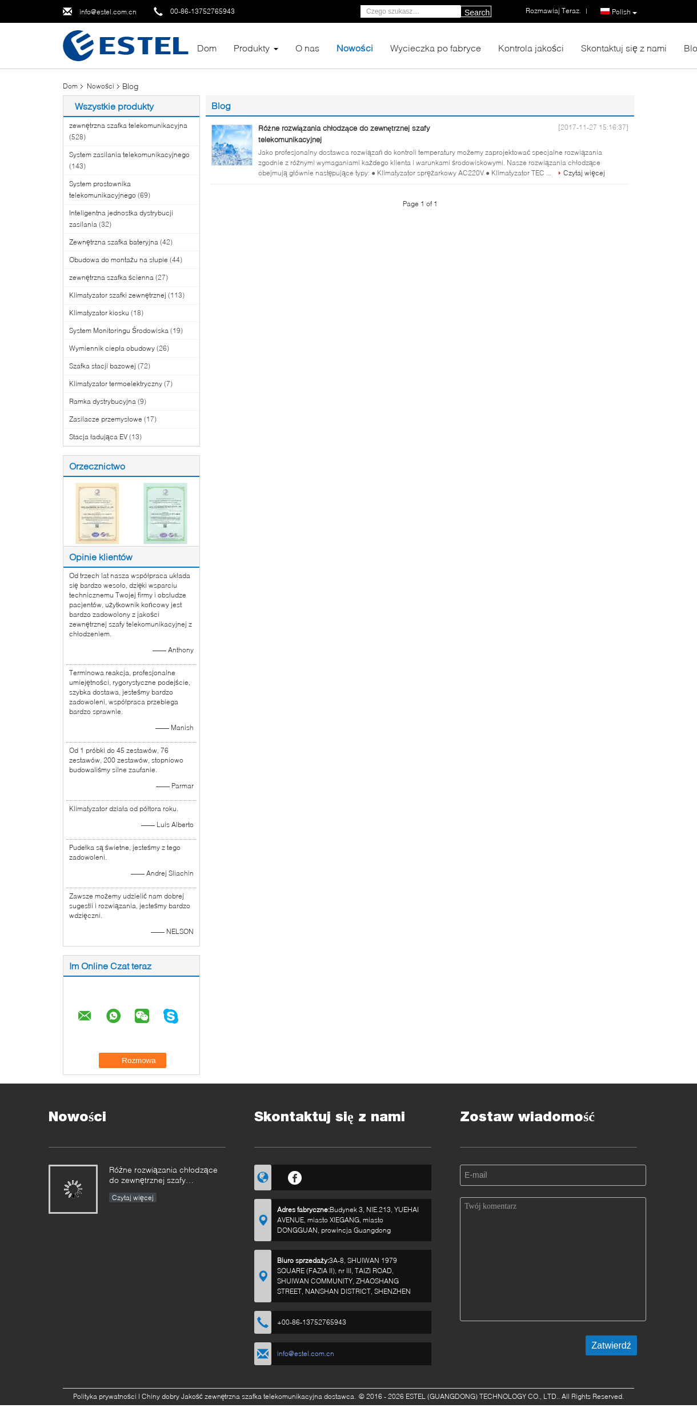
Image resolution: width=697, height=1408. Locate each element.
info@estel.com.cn (108, 11)
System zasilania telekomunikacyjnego (129, 154)
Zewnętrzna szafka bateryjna (113, 242)
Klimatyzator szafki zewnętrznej (117, 295)
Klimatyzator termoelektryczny (115, 383)
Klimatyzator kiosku (99, 312)
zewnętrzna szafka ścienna (111, 277)
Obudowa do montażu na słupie (118, 259)
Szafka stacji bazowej (102, 366)
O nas (307, 47)
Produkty (252, 47)
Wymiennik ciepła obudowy (112, 348)
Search (477, 12)
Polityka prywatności (105, 1396)
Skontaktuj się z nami (624, 47)
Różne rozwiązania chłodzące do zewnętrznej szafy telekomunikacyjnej (163, 1176)
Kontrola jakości (531, 47)
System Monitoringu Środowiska (119, 330)
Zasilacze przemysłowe (105, 419)
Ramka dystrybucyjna (102, 401)
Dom (207, 47)
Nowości (355, 47)
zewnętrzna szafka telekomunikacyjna (128, 125)
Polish (624, 12)
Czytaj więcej (584, 173)
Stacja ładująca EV (98, 436)
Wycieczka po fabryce (435, 47)
